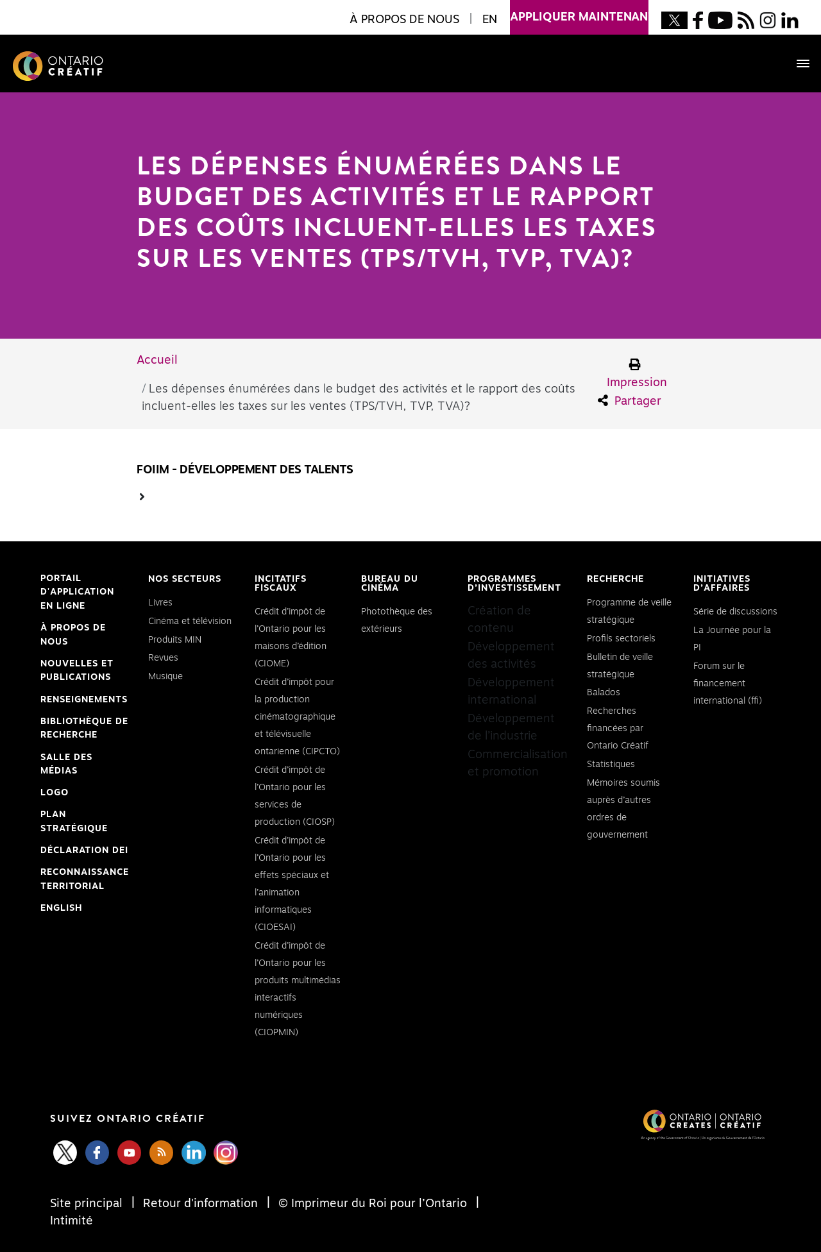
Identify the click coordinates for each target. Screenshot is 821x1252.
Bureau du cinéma (389, 584)
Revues (163, 658)
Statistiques (611, 764)
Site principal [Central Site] (88, 1204)
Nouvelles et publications (77, 670)
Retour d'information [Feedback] (200, 1204)
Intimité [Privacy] (71, 1221)
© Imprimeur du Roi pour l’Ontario (372, 1204)
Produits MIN (174, 640)
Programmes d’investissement (514, 584)
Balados (603, 692)
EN (489, 20)
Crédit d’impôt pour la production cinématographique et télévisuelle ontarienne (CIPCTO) (297, 717)
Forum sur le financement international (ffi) (727, 684)
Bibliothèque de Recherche (84, 730)
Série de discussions (735, 611)
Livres (160, 602)
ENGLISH (61, 908)
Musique (165, 676)
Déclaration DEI (84, 851)
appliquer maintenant (579, 11)
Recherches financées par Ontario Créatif (617, 728)
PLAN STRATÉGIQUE (74, 821)
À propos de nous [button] (404, 20)
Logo (54, 792)
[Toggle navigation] (797, 63)
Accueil (157, 360)
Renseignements (84, 699)
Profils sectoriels (621, 638)
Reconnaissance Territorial (84, 880)
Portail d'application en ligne (77, 594)
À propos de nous (73, 635)
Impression (637, 374)
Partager (629, 400)
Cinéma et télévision (190, 621)
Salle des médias (66, 764)
